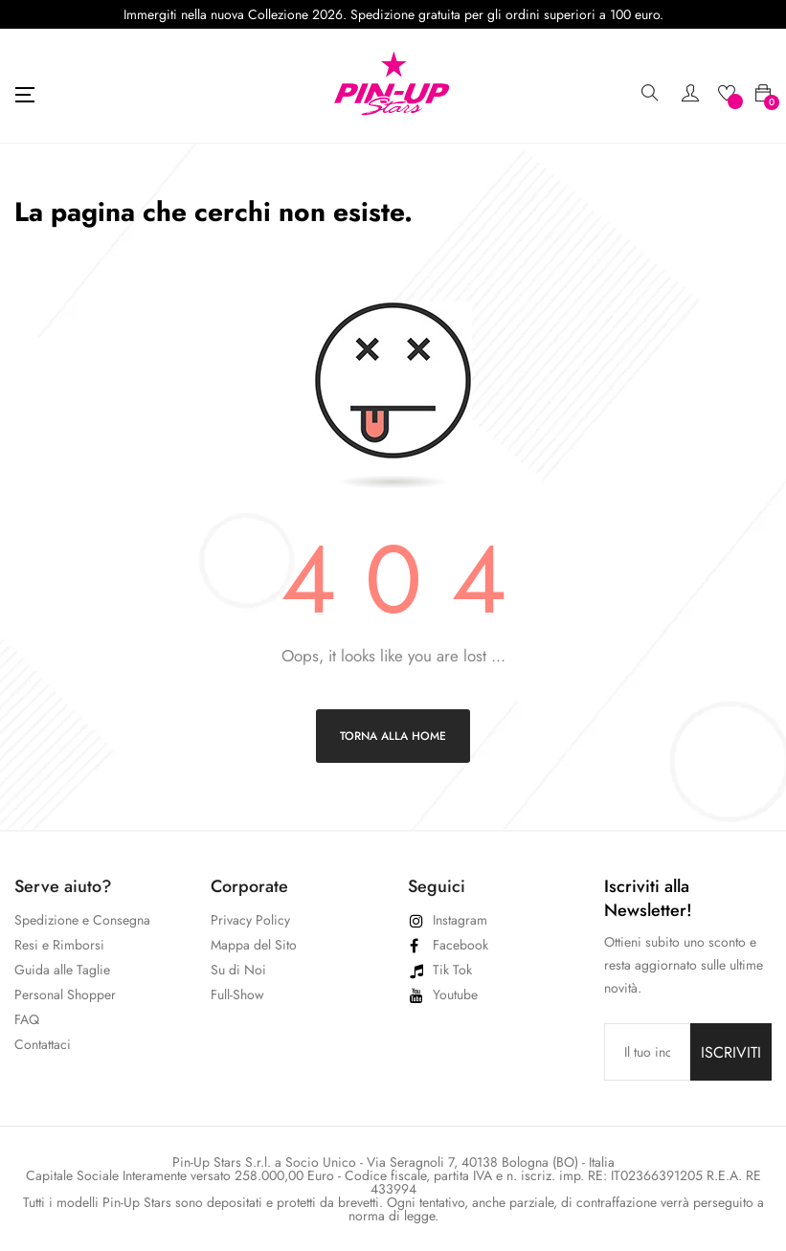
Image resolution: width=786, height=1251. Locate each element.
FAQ (26, 1019)
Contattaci (42, 1044)
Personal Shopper (65, 994)
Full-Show (237, 994)
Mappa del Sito (254, 944)
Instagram (460, 919)
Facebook (460, 944)
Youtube (455, 994)
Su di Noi (238, 969)
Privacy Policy (250, 919)
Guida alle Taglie (62, 969)
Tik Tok (452, 969)
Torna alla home (393, 736)
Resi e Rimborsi (59, 944)
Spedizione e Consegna (82, 919)
